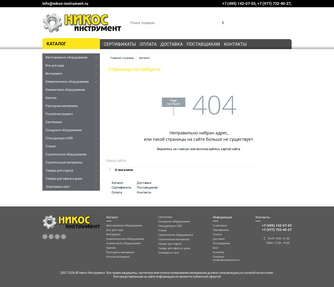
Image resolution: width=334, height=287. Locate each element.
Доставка (171, 44)
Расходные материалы (62, 106)
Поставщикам (203, 44)
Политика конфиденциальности (226, 258)
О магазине (220, 225)
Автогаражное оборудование (67, 57)
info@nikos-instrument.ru (65, 3)
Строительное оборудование (66, 154)
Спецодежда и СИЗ (59, 138)
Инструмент (54, 73)
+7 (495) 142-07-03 (238, 3)
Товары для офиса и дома (64, 178)
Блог (215, 247)
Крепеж (51, 97)
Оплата (148, 44)
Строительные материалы (64, 162)
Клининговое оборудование (65, 89)
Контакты (235, 44)
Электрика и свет (58, 186)
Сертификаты (120, 44)
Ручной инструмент (59, 114)
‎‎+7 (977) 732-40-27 (274, 3)
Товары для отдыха (59, 170)
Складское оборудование (64, 130)
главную (183, 149)
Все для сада (55, 65)
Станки (51, 146)
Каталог (56, 43)
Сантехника (54, 122)
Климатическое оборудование (67, 81)
